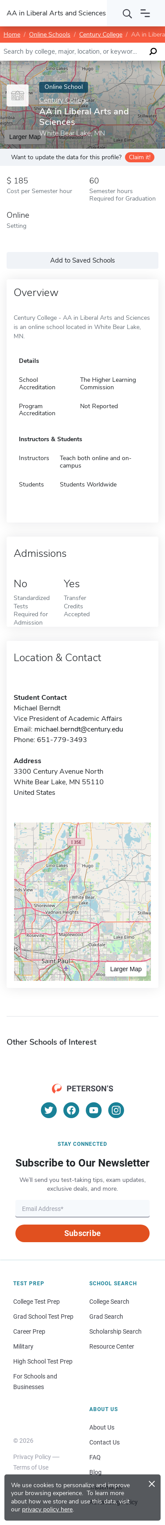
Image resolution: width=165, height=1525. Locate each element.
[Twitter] (49, 1110)
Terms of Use (30, 1467)
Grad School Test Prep (43, 1316)
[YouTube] (94, 1110)
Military (23, 1346)
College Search (109, 1301)
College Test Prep (36, 1301)
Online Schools (49, 34)
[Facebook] (71, 1110)
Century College (100, 34)
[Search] (127, 13)
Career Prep (29, 1331)
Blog (95, 1472)
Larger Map (126, 969)
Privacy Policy (32, 1456)
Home (12, 34)
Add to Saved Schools (82, 260)
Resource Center (111, 1346)
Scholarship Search (115, 1331)
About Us (101, 1427)
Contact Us (104, 1442)
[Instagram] (116, 1110)
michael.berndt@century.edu (78, 729)
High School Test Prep (43, 1361)
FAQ (95, 1457)
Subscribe (82, 1233)
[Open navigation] (145, 13)
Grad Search (106, 1316)
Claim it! (139, 157)
